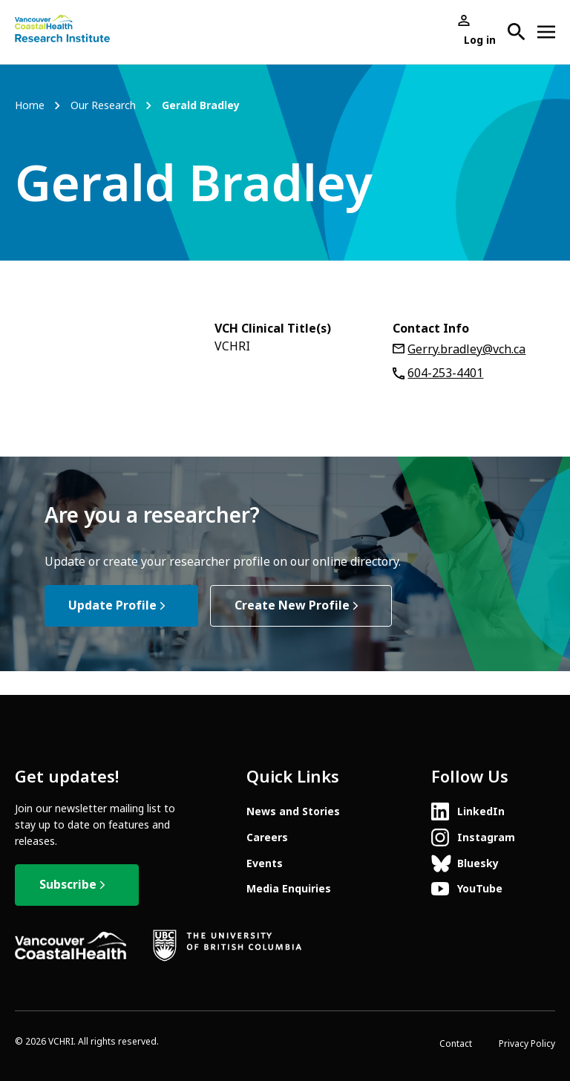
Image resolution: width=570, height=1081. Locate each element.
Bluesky (478, 863)
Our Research (103, 106)
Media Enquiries (288, 888)
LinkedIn (481, 811)
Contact (455, 1044)
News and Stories (293, 811)
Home (30, 106)
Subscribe (67, 884)
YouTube (479, 888)
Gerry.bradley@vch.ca (466, 349)
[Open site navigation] (546, 32)
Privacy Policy (527, 1044)
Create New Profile (292, 605)
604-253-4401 (445, 373)
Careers (267, 837)
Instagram (486, 837)
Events (264, 863)
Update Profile (112, 605)
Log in (480, 40)
